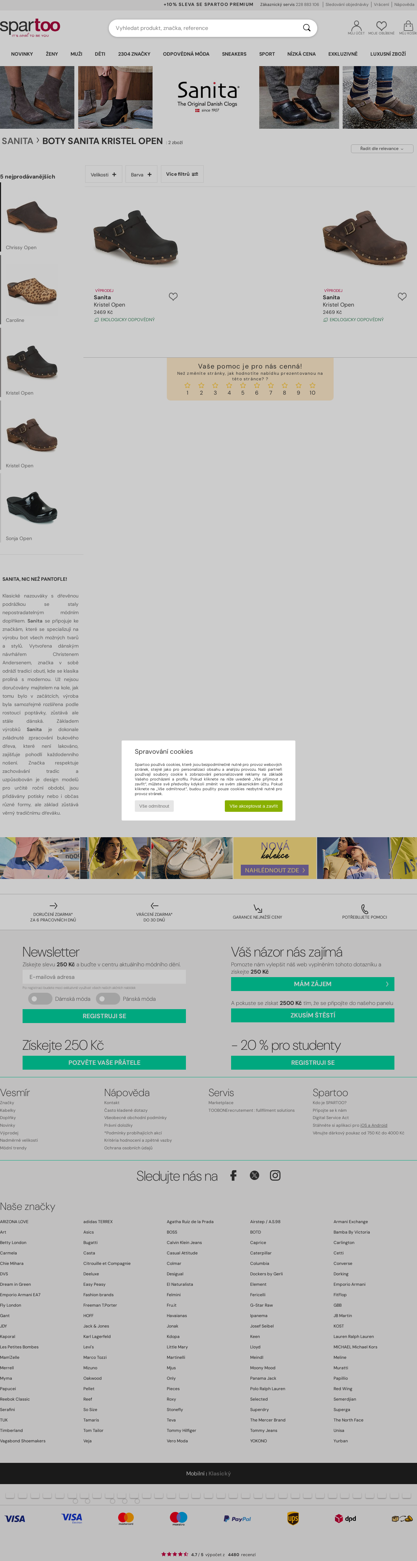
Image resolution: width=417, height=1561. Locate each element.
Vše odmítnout (154, 806)
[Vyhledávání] (307, 28)
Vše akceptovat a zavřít (254, 806)
